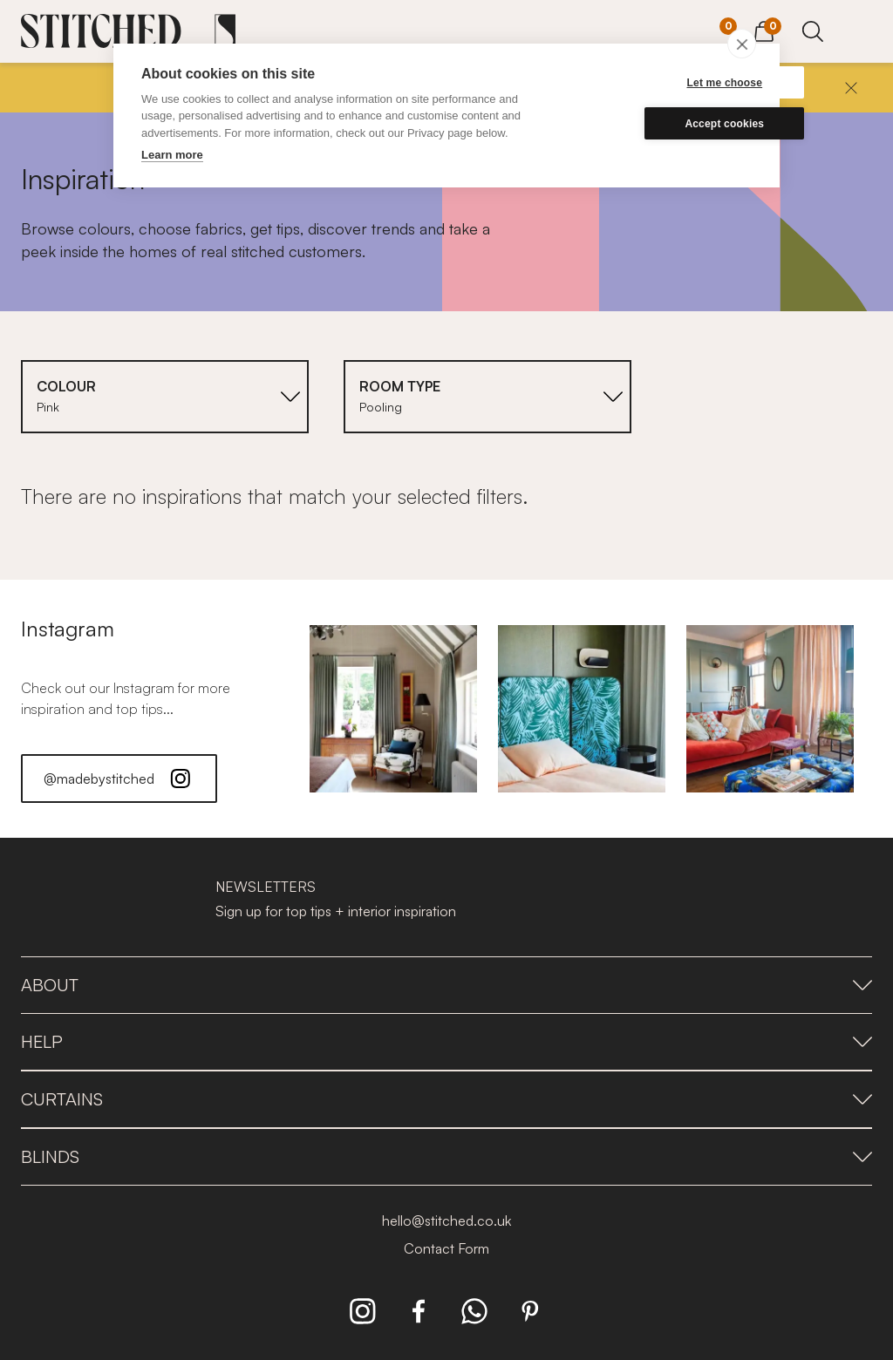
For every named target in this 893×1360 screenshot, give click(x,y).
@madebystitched (119, 778)
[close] (741, 43)
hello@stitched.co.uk (446, 1220)
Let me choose (668, 83)
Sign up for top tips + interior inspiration (335, 911)
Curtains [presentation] (446, 1099)
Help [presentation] (446, 1041)
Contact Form (446, 1248)
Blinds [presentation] (446, 1156)
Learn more (172, 154)
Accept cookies (668, 124)
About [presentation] (446, 985)
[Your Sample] (715, 32)
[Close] (851, 88)
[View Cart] (763, 28)
